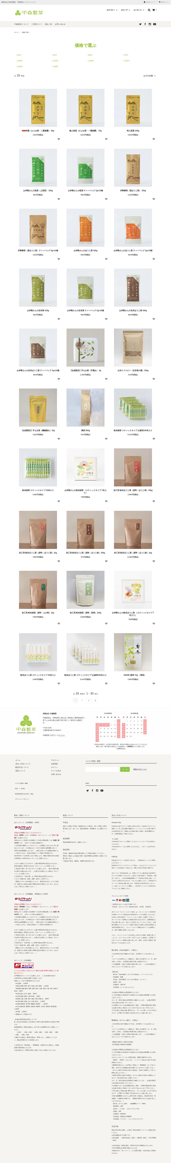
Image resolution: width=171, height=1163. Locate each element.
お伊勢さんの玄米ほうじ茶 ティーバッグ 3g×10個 (38, 369)
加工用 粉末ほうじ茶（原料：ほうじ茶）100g (133, 489)
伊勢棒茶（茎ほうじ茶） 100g (133, 190)
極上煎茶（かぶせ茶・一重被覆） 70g (85, 130)
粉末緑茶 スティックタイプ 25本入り (38, 489)
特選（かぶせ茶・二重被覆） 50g (38, 130)
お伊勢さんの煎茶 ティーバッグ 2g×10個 (85, 190)
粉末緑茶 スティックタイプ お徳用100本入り (133, 429)
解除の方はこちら (140, 768)
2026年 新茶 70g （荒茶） (133, 674)
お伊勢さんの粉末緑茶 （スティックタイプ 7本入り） (85, 490)
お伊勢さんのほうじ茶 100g (85, 249)
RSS (16, 785)
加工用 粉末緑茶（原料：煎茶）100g (85, 612)
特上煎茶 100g (133, 130)
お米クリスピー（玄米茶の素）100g (133, 369)
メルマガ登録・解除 (21, 781)
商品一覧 (48, 24)
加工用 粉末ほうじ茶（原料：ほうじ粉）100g (85, 552)
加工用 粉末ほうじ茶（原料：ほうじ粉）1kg (133, 552)
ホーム (16, 32)
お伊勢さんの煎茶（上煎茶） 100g (38, 190)
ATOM (21, 785)
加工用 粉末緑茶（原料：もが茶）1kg (38, 612)
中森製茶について (21, 24)
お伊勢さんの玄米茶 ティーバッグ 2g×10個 (85, 309)
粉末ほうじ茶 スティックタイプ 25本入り (38, 674)
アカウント (149, 2)
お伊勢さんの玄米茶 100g (38, 309)
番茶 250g (85, 429)
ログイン (164, 2)
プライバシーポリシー (22, 792)
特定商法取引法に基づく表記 (25, 788)
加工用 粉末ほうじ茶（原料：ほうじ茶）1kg (38, 552)
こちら (62, 734)
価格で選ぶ (25, 32)
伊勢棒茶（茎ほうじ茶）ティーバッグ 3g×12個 (38, 249)
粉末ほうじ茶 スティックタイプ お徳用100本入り (85, 674)
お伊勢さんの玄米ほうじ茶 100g (133, 309)
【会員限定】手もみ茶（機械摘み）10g (38, 429)
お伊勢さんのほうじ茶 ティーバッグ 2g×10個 (133, 249)
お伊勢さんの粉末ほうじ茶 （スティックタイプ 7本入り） (133, 613)
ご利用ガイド (36, 24)
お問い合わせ (60, 24)
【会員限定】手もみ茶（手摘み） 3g (85, 369)
